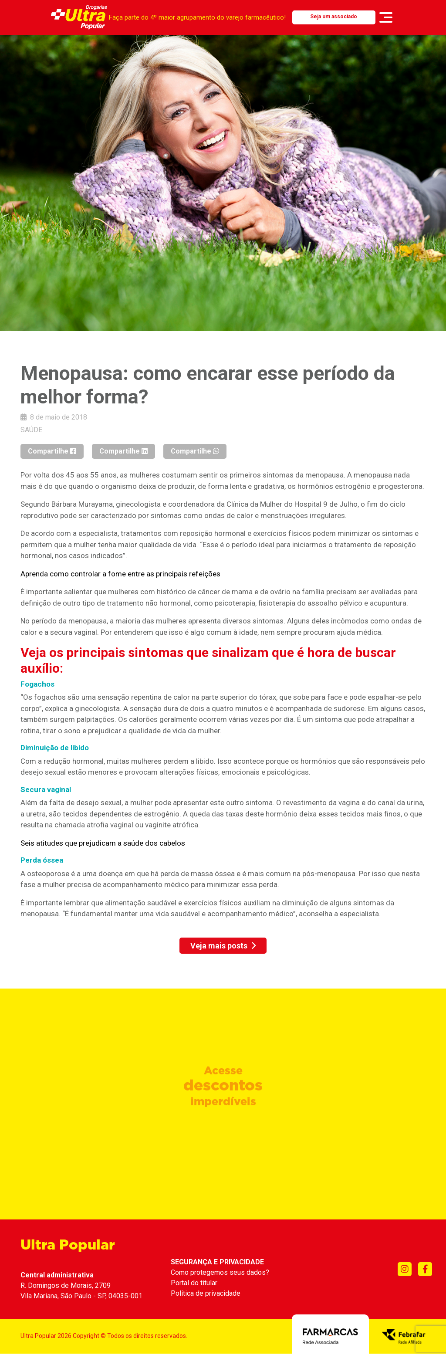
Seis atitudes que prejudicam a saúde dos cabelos (102, 843)
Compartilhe (52, 451)
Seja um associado (333, 17)
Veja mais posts (223, 945)
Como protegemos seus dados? (220, 1272)
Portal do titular (194, 1283)
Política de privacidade (205, 1293)
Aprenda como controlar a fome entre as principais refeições (120, 573)
